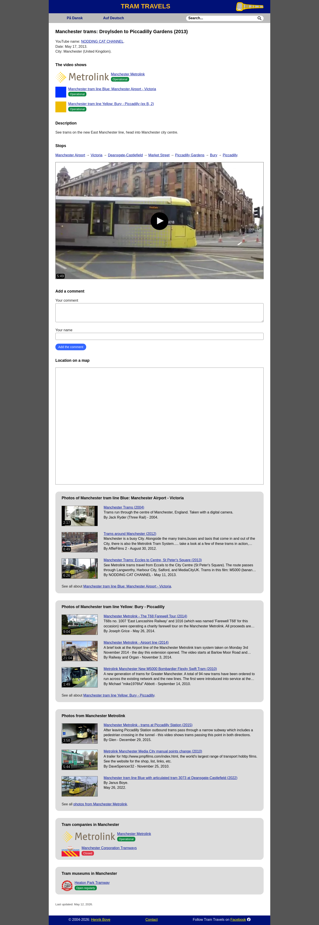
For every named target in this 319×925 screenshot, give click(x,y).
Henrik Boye (100, 919)
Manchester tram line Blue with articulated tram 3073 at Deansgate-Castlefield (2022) (170, 778)
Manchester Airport (70, 155)
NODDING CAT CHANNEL (102, 41)
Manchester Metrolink (128, 74)
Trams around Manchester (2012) (130, 534)
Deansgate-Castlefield (125, 155)
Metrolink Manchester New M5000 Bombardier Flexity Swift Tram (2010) (160, 669)
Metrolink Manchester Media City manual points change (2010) (153, 751)
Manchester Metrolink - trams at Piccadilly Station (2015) (148, 725)
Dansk (75, 18)
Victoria (96, 155)
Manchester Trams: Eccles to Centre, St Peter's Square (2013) (153, 560)
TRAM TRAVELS (145, 6)
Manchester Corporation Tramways (109, 848)
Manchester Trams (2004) (124, 507)
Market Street (158, 155)
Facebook (238, 919)
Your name (159, 334)
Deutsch (113, 18)
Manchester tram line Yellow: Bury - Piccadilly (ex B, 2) (111, 104)
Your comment (159, 310)
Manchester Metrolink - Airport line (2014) (136, 642)
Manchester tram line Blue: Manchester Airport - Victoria (112, 89)
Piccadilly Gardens (189, 155)
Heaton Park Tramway (92, 883)
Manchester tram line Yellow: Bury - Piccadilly (118, 695)
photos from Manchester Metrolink (100, 804)
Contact (152, 919)
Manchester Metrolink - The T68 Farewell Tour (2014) (145, 616)
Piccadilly (230, 155)
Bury (213, 155)
